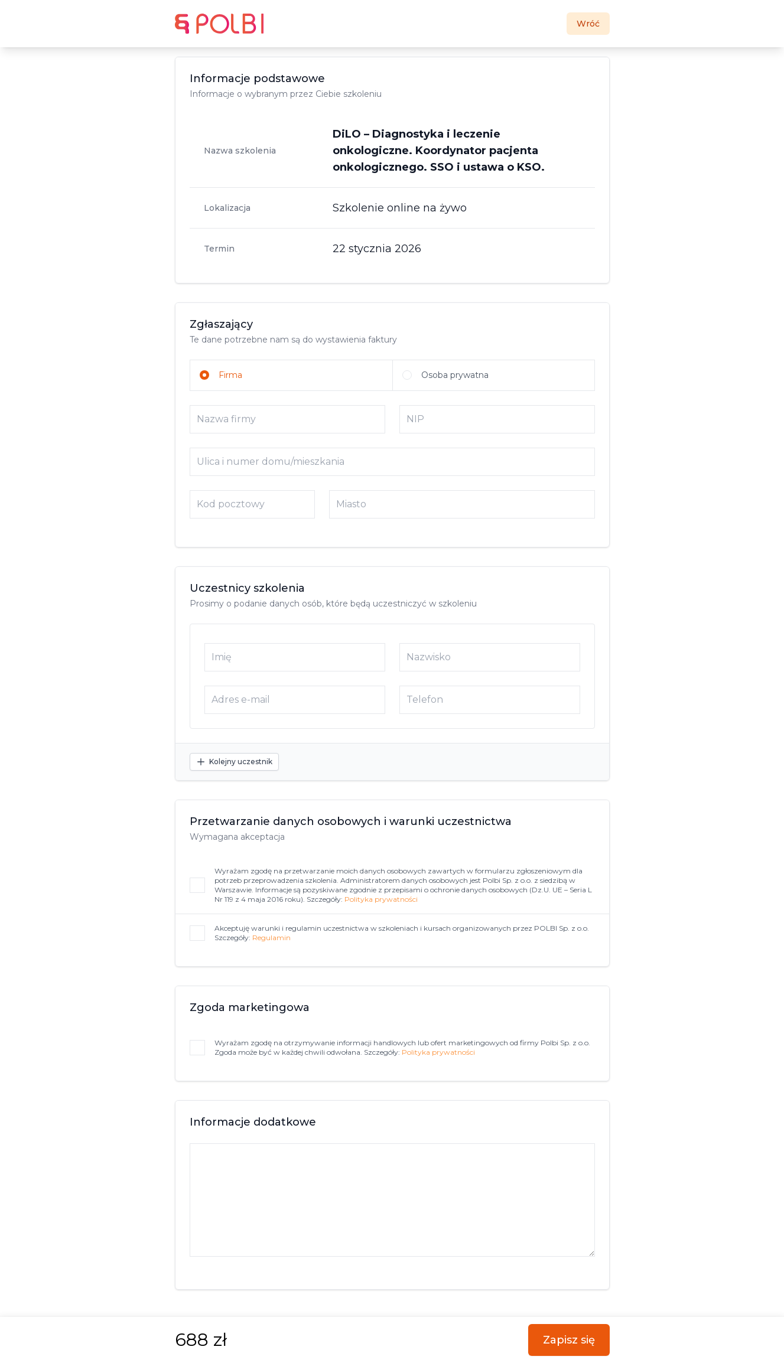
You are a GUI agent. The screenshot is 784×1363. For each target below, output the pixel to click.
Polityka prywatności (381, 899)
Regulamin (271, 937)
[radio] (291, 375)
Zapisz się (569, 1339)
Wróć (588, 23)
